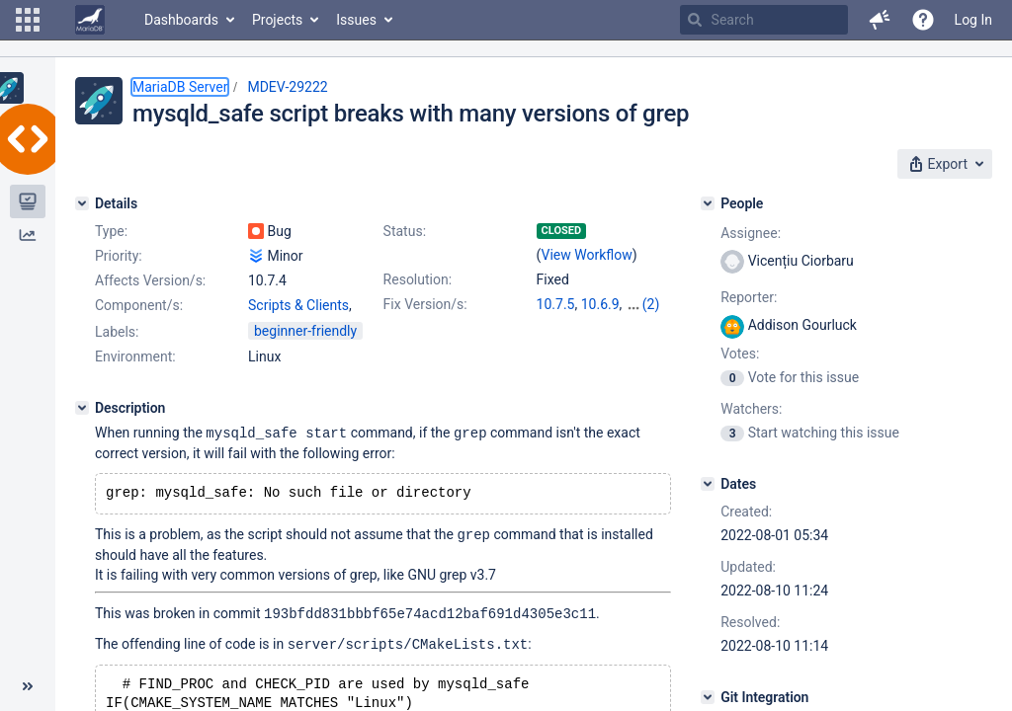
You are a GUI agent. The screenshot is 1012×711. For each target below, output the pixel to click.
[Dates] (708, 484)
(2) (651, 304)
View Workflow (587, 255)
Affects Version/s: (150, 280)
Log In (973, 20)
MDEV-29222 (287, 87)
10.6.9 (600, 304)
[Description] (82, 408)
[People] (708, 203)
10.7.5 (556, 304)
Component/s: (139, 305)
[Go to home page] (90, 20)
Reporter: (748, 297)
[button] (27, 20)
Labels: (116, 332)
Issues (356, 20)
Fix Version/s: (425, 304)
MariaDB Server (179, 87)
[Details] (82, 203)
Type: (111, 231)
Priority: (118, 256)
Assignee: (750, 233)
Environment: (135, 356)
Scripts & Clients (298, 305)
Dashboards (181, 20)
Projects (277, 20)
